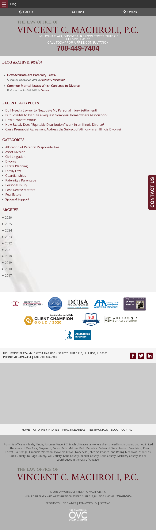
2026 (7, 217)
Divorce (44, 90)
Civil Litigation (15, 157)
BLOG (114, 429)
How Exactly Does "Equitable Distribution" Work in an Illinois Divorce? (54, 124)
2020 (7, 256)
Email (78, 12)
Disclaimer (69, 503)
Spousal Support (17, 199)
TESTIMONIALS (98, 429)
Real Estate (13, 194)
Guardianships (15, 176)
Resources (53, 503)
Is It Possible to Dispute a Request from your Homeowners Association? (56, 115)
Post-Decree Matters (20, 190)
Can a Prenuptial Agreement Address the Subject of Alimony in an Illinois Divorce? (63, 129)
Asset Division (15, 152)
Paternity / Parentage (52, 79)
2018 (7, 269)
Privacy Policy (88, 503)
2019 (7, 262)
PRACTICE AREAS (73, 429)
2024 (7, 230)
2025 (7, 224)
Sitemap (105, 503)
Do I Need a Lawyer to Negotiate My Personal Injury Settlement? (51, 110)
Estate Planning (16, 166)
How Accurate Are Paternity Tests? (31, 75)
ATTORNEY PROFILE (46, 429)
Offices (130, 12)
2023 (7, 237)
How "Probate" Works (20, 120)
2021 (7, 249)
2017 (7, 275)
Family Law (13, 171)
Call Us (26, 12)
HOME (26, 429)
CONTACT (127, 429)
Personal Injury (16, 185)
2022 (7, 243)
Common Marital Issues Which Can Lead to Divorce (43, 86)
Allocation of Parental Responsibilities (32, 147)
